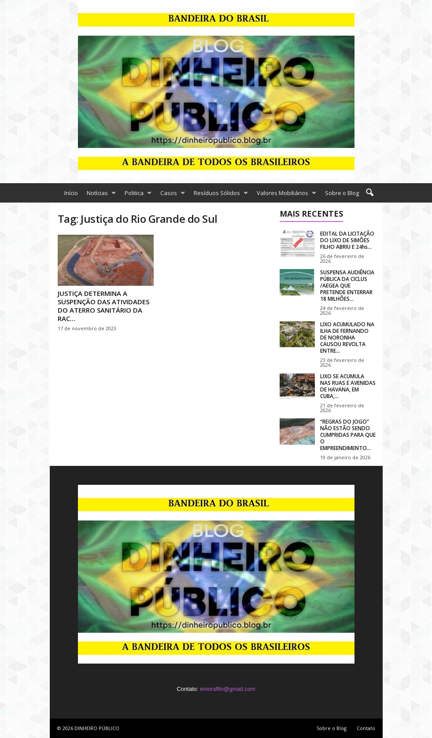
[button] (369, 193)
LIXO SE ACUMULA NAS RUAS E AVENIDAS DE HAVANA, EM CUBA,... (348, 386)
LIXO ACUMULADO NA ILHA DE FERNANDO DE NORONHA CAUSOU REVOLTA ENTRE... (347, 337)
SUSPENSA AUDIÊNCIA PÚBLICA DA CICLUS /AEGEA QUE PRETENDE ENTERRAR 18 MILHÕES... (347, 286)
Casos (172, 193)
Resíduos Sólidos (221, 193)
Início (71, 193)
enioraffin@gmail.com (227, 689)
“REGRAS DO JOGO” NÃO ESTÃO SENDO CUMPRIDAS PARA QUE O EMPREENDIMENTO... (348, 435)
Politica (138, 193)
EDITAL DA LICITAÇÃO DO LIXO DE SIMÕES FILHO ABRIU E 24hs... (347, 240)
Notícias (101, 193)
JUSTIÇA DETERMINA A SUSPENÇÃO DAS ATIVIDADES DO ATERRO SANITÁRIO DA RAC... (103, 306)
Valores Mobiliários (286, 193)
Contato (366, 728)
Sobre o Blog (342, 193)
